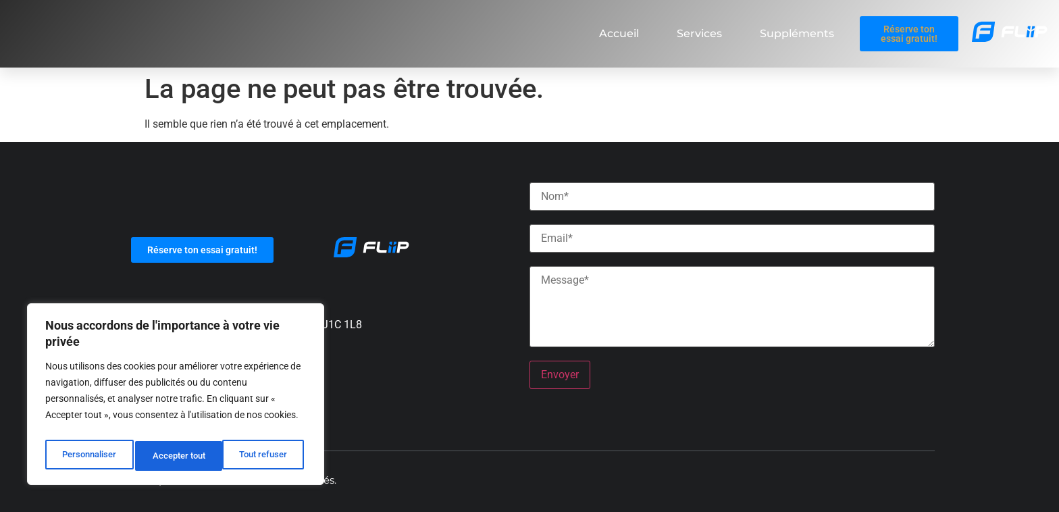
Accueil (619, 33)
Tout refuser (177, 456)
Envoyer (560, 374)
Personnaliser (89, 456)
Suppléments (797, 33)
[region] (175, 398)
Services (699, 33)
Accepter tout (264, 456)
